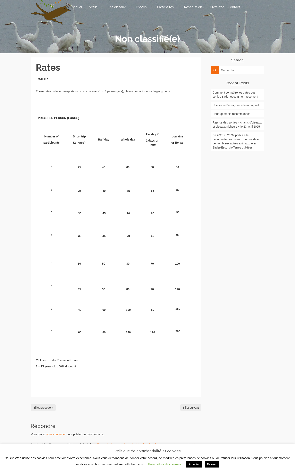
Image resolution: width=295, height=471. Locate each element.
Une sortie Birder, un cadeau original (236, 105)
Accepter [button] (194, 464)
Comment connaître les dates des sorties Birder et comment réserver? (235, 94)
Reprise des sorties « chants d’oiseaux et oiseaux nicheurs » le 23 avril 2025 (237, 124)
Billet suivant (191, 407)
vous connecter (56, 434)
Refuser (212, 464)
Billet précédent (43, 407)
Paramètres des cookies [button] (164, 464)
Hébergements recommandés (231, 113)
